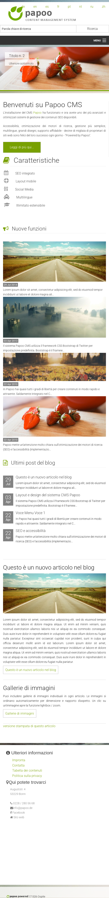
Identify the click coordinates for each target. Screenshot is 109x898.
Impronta (18, 760)
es (47, 7)
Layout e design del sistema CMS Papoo (48, 495)
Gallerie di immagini (19, 713)
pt (69, 7)
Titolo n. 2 (17, 56)
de (23, 7)
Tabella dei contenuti (27, 770)
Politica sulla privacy (27, 776)
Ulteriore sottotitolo (21, 63)
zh (103, 7)
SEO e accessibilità (31, 531)
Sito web (18, 817)
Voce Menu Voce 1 (30, 513)
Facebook (18, 812)
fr (58, 7)
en (35, 7)
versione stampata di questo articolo (29, 726)
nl (80, 7)
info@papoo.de (22, 808)
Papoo (37, 112)
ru (91, 7)
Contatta (18, 765)
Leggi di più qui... (22, 147)
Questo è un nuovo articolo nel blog (44, 477)
